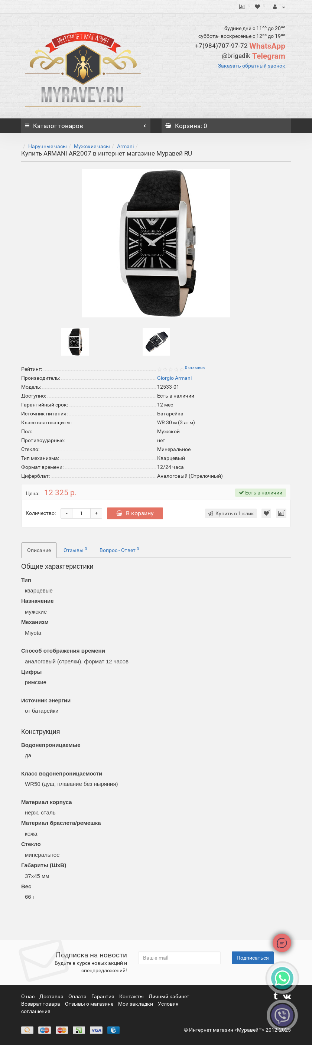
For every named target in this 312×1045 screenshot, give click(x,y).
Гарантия (103, 996)
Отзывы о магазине (89, 1004)
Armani (125, 146)
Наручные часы (47, 146)
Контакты (132, 996)
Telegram (253, 56)
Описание (39, 550)
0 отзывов (195, 367)
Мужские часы (92, 146)
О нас (28, 996)
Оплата (78, 996)
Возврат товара (41, 1004)
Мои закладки (135, 1004)
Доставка (52, 996)
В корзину (135, 513)
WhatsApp (240, 46)
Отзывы (75, 549)
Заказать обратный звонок (251, 66)
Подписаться (253, 958)
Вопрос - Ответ (119, 549)
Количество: (41, 513)
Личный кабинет (169, 996)
